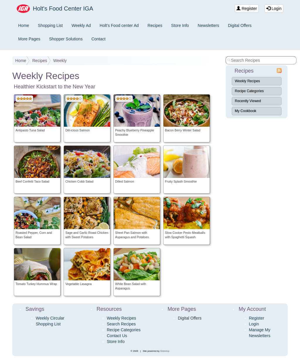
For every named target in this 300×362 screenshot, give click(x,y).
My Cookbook (245, 111)
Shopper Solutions (65, 39)
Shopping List (50, 25)
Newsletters (208, 25)
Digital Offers (240, 25)
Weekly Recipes (247, 81)
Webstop (164, 351)
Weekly (60, 60)
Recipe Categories (249, 91)
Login (274, 8)
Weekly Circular (50, 318)
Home (23, 25)
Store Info (180, 25)
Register (246, 8)
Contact (98, 39)
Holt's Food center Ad (119, 25)
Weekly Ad (81, 25)
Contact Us (117, 335)
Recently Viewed (248, 101)
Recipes (155, 25)
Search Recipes (121, 324)
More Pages (29, 39)
